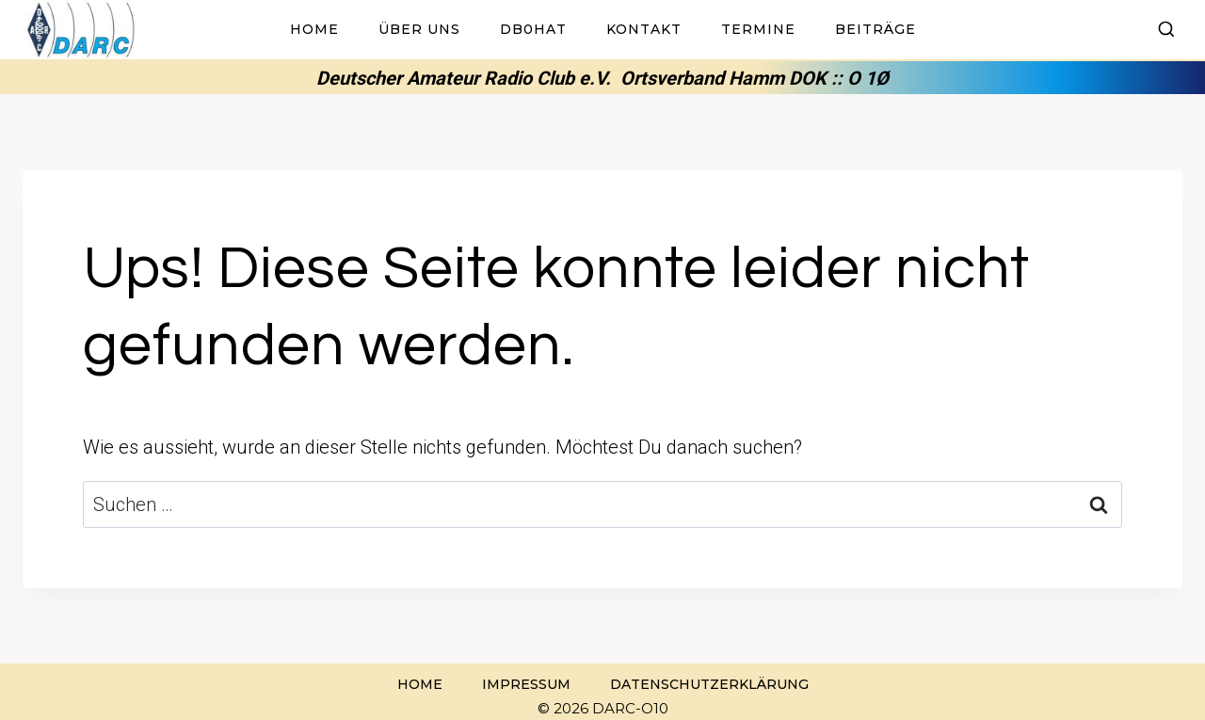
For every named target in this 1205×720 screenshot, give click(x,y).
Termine (758, 29)
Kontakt (644, 29)
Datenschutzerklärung (709, 684)
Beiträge (875, 29)
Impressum (526, 684)
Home (314, 29)
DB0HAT (533, 29)
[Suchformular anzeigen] (1166, 30)
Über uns (419, 29)
